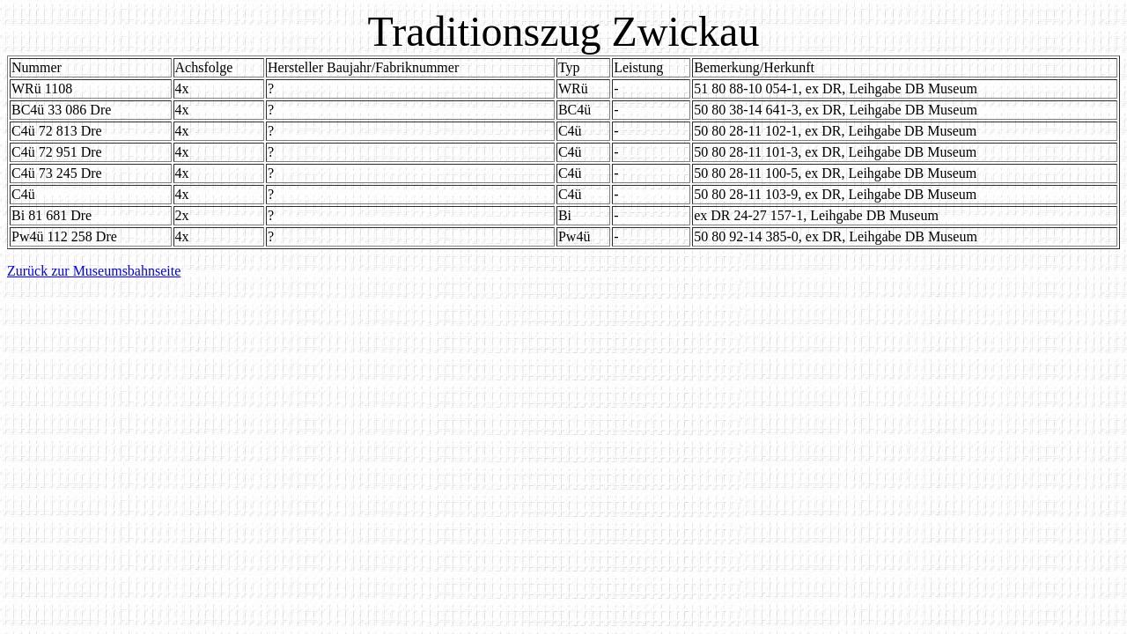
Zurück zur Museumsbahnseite (93, 270)
